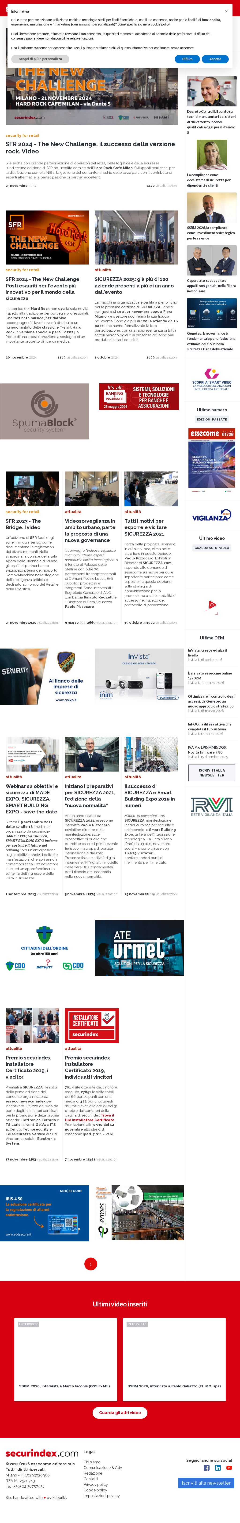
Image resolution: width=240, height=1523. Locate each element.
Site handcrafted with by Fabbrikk (36, 1497)
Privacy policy (96, 1484)
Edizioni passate (212, 419)
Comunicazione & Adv (103, 1467)
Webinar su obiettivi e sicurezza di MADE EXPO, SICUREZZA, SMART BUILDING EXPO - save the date (32, 799)
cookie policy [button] (160, 24)
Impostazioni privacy (102, 1496)
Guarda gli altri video (120, 1412)
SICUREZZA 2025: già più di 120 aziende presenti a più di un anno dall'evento (134, 285)
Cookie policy (95, 1490)
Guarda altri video (212, 548)
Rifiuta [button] (187, 59)
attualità (103, 270)
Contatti (91, 1479)
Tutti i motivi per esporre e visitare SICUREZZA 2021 (145, 527)
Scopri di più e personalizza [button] (40, 59)
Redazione (93, 1473)
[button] (226, 11)
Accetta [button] (215, 59)
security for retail (22, 135)
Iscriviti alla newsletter (212, 773)
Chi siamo (92, 1462)
